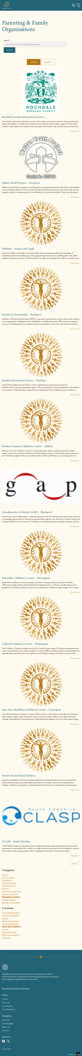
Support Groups (9, 900)
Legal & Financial (10, 895)
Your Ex (5, 999)
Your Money (7, 1006)
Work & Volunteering (11, 903)
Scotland (6, 938)
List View (33, 62)
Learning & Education (12, 892)
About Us (6, 1027)
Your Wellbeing (8, 1010)
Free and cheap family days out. (16, 989)
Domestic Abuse (9, 884)
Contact (5, 1031)
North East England (11, 922)
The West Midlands (10, 916)
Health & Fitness (9, 886)
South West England (11, 913)
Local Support (8, 1024)
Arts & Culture (8, 878)
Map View (48, 62)
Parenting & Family (11, 898)
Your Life (6, 1003)
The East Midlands (10, 924)
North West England (11, 927)
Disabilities (6, 881)
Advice (5, 875)
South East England (11, 935)
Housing (5, 889)
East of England (9, 933)
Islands (5, 919)
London (5, 930)
